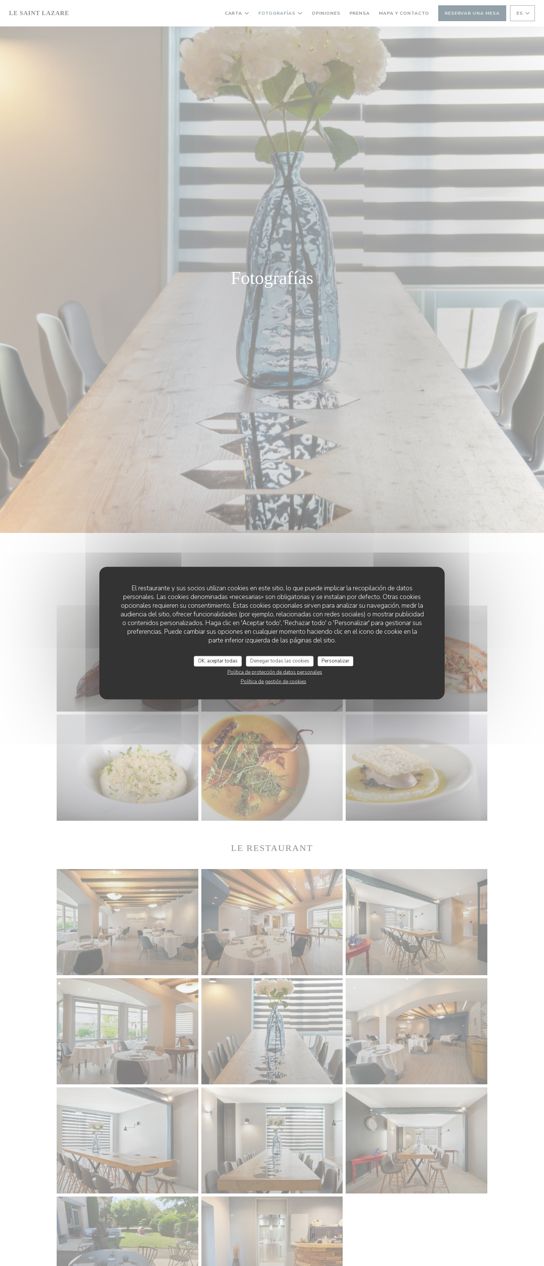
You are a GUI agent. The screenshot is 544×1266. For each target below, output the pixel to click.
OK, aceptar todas (218, 661)
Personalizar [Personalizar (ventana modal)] (335, 661)
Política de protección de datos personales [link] (274, 672)
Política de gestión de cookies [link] (273, 681)
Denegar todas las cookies (279, 661)
